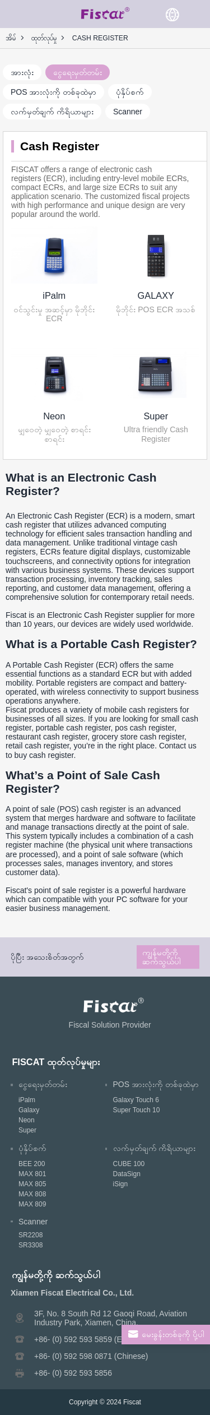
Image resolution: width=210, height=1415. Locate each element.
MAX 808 (32, 1194)
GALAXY (156, 295)
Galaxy (28, 1110)
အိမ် (11, 38)
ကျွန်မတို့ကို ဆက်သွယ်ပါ (161, 957)
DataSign (127, 1174)
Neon (54, 416)
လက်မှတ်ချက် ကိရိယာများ (52, 111)
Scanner (127, 111)
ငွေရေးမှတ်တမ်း (77, 72)
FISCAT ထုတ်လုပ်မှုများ (55, 1062)
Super (155, 416)
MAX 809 (32, 1204)
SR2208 (30, 1235)
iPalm (54, 295)
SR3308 (30, 1245)
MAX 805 (32, 1184)
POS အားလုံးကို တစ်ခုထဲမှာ (53, 91)
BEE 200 (31, 1164)
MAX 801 (32, 1174)
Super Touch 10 (136, 1110)
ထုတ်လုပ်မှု (44, 38)
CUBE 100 (129, 1164)
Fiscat (132, 1402)
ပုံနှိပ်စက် (130, 91)
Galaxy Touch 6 (136, 1100)
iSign (120, 1184)
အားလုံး (22, 72)
